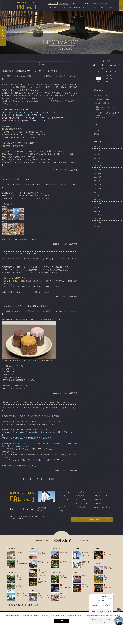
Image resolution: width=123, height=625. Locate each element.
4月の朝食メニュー (100, 95)
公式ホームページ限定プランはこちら (17, 278)
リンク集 (98, 492)
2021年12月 (98, 215)
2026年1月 (97, 158)
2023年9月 (97, 188)
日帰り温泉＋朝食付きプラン (14, 146)
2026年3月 (97, 150)
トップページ (65, 492)
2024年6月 (97, 181)
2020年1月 (97, 219)
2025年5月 (97, 166)
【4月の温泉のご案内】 (102, 99)
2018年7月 (97, 226)
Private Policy (115, 615)
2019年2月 (97, 222)
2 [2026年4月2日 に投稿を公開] (106, 68)
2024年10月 (98, 173)
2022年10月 (98, 203)
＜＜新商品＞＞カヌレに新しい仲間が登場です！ (26, 306)
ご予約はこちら (8, 452)
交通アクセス (82, 499)
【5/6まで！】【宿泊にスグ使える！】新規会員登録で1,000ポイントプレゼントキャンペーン (107, 115)
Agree (61, 621)
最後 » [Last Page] (53, 479)
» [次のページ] (48, 479)
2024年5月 (97, 184)
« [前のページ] (29, 479)
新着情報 (73, 170)
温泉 (62, 511)
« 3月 (94, 85)
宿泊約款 (98, 499)
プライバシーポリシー (103, 496)
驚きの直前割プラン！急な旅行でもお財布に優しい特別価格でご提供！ (36, 402)
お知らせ (66, 170)
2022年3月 (97, 207)
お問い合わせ (82, 507)
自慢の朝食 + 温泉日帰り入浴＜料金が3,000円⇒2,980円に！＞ (32, 71)
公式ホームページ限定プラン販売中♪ (20, 253)
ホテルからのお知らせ (103, 507)
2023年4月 (97, 196)
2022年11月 (98, 200)
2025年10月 (98, 162)
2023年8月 (97, 192)
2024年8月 (97, 177)
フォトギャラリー (84, 503)
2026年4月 (97, 147)
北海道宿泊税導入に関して (103, 103)
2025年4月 (97, 169)
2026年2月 (97, 154)
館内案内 (81, 492)
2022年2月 (97, 211)
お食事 (62, 507)
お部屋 (62, 503)
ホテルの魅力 (65, 499)
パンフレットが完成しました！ (17, 179)
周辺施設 (81, 496)
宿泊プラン (64, 496)
